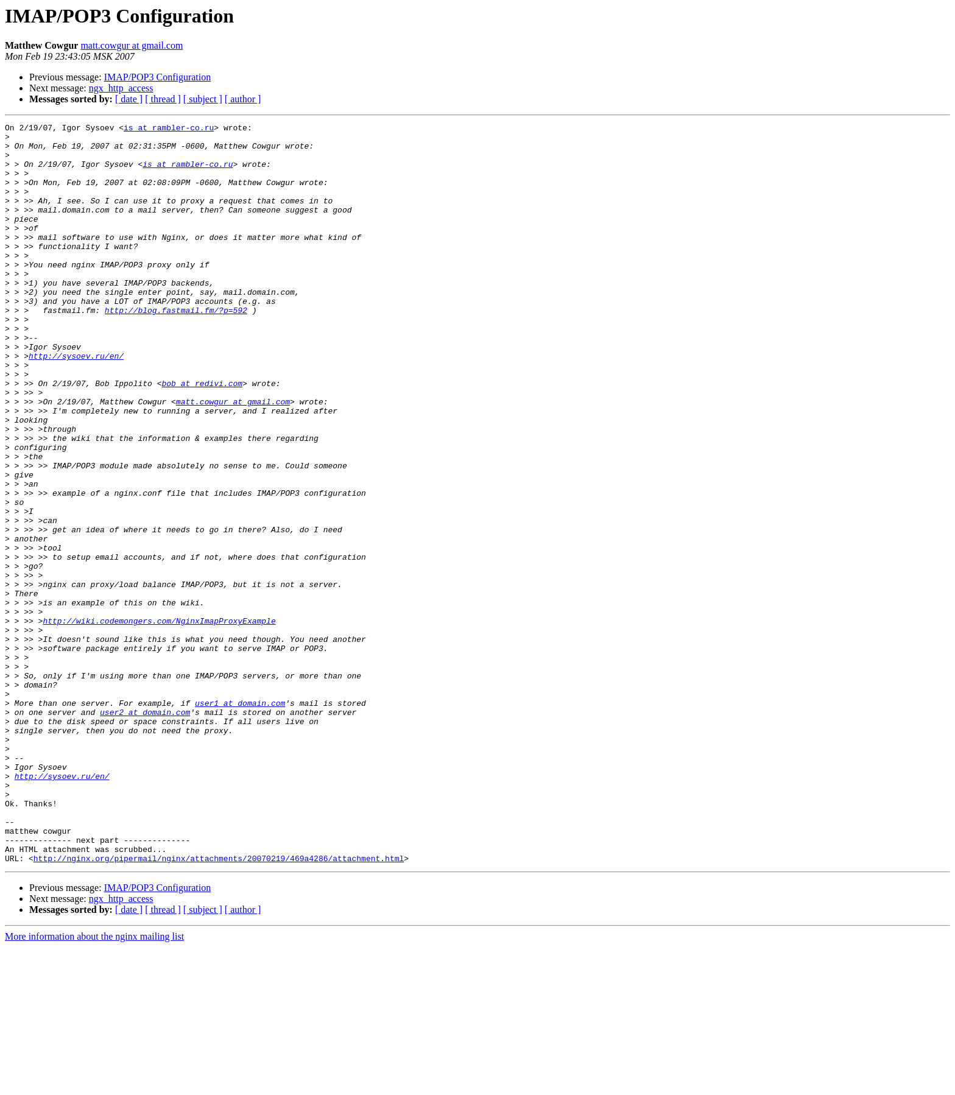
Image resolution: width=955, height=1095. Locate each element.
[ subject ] (202, 99)
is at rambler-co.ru (169, 129)
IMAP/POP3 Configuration (157, 77)
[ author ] (243, 99)
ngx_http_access (121, 88)
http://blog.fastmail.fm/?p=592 (176, 348)
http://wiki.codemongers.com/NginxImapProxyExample (159, 721)
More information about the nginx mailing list (94, 1084)
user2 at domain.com (145, 830)
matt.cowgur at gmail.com (131, 45)
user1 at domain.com (240, 819)
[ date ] (129, 99)
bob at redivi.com (201, 436)
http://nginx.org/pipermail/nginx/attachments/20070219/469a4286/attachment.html (218, 1006)
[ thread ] (163, 99)
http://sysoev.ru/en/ (76, 403)
